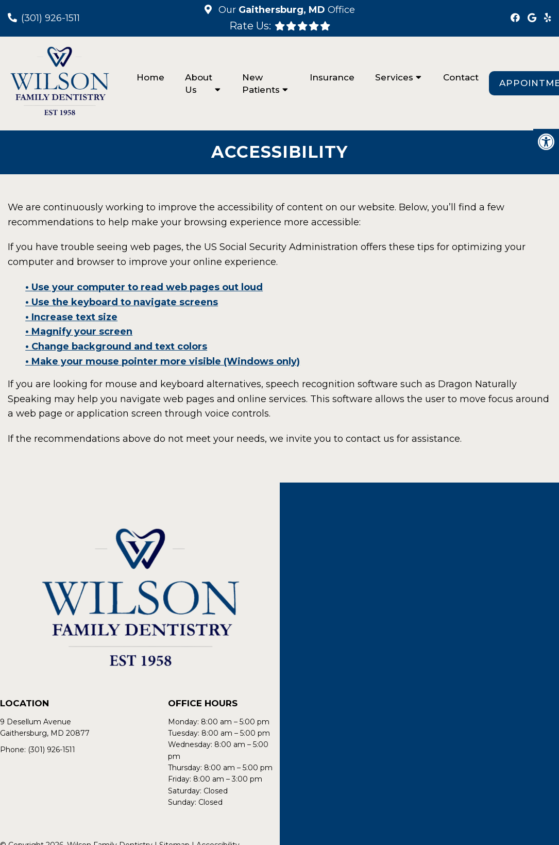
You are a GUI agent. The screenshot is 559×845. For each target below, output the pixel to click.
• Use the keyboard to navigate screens (121, 302)
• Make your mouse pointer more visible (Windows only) (162, 361)
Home (150, 77)
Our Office (285, 9)
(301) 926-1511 (50, 18)
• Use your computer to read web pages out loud (144, 287)
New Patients (261, 83)
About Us (198, 83)
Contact (461, 77)
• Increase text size (71, 317)
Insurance (332, 77)
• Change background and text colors (116, 346)
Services (394, 77)
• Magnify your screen (78, 331)
